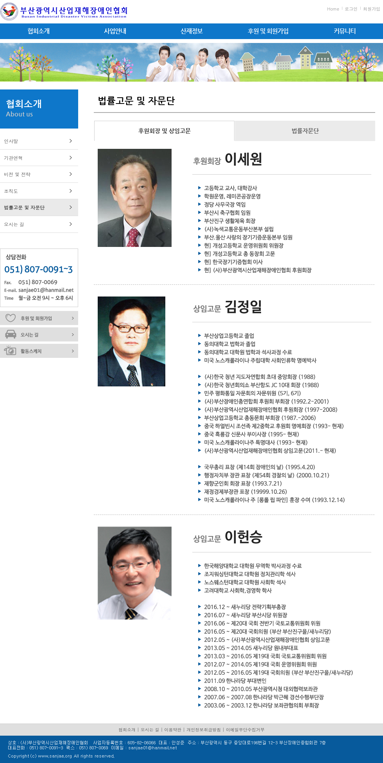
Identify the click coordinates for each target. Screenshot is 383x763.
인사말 (11, 141)
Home (333, 9)
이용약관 (172, 730)
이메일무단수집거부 (245, 730)
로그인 (351, 9)
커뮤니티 (345, 31)
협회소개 (38, 31)
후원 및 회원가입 (268, 31)
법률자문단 (305, 130)
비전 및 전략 (17, 174)
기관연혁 (13, 157)
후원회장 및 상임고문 (164, 130)
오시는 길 (14, 224)
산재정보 (191, 31)
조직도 (11, 191)
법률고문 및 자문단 (24, 207)
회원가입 (371, 9)
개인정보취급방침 (203, 730)
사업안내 (115, 31)
